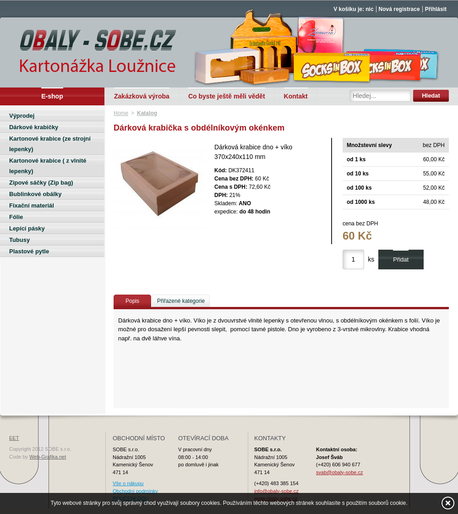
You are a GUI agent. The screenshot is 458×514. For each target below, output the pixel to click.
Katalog (147, 113)
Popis (132, 301)
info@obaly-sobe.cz (276, 491)
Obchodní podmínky (135, 491)
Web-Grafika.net (47, 456)
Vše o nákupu (128, 483)
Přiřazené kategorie (181, 301)
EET (14, 438)
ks (371, 259)
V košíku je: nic (353, 9)
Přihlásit (436, 9)
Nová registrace (399, 9)
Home (121, 113)
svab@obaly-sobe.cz (339, 472)
